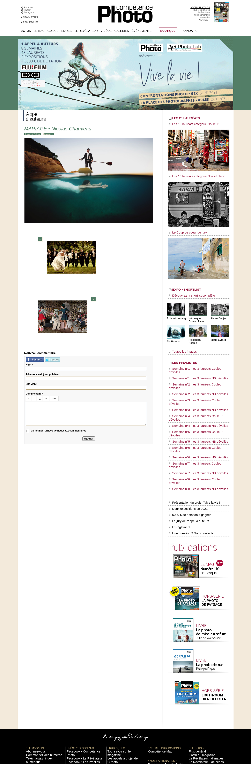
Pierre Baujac (218, 312)
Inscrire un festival (198, 701)
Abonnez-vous (33, 667)
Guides (53, 30)
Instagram (29, 12)
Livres (66, 30)
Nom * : (30, 269)
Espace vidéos (115, 691)
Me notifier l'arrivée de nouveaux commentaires (58, 336)
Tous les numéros (201, 10)
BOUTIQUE (168, 30)
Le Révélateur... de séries (201, 676)
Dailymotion (72, 695)
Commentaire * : (35, 298)
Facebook (29, 7)
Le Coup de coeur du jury (184, 228)
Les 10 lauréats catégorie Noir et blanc (192, 174)
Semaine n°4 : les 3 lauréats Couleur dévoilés (195, 381)
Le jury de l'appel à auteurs (188, 441)
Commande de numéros (200, 716)
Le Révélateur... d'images (201, 673)
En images (113, 673)
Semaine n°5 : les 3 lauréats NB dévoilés (193, 393)
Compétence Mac (156, 667)
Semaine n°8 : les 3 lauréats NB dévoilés (193, 416)
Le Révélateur (86, 30)
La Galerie (113, 676)
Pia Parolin (173, 334)
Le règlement (179, 445)
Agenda (111, 685)
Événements (142, 30)
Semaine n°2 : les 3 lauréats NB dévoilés (193, 370)
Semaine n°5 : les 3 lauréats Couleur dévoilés (195, 389)
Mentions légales (34, 682)
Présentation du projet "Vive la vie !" (193, 428)
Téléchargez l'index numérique (41, 673)
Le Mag (39, 30)
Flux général (195, 667)
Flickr (69, 688)
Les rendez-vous (197, 679)
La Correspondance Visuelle (121, 682)
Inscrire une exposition (200, 698)
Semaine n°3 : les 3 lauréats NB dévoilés (193, 377)
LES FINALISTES (194, 353)
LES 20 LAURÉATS (197, 118)
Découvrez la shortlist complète (188, 290)
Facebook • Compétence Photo (82, 667)
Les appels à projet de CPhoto (122, 670)
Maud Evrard (218, 333)
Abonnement (195, 719)
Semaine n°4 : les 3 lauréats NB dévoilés (193, 385)
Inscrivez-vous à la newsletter (40, 676)
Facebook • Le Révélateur (79, 670)
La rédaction (195, 722)
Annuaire (190, 30)
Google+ (71, 679)
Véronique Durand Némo (196, 313)
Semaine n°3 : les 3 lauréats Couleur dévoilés (195, 374)
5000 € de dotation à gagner (188, 437)
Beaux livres (195, 682)
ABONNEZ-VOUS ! (200, 7)
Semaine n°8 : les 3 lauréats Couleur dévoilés (195, 413)
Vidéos (106, 30)
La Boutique (204, 12)
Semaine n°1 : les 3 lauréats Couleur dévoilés (195, 358)
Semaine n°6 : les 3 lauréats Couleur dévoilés (195, 397)
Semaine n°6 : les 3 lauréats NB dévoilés (193, 401)
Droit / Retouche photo (200, 725)
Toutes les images (180, 342)
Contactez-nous (34, 679)
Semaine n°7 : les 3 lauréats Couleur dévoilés (195, 405)
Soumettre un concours (200, 704)
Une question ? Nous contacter (190, 450)
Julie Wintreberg (176, 312)
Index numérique (201, 15)
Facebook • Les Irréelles (78, 673)
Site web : (31, 289)
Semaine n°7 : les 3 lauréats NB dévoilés (193, 409)
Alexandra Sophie (198, 333)
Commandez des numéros (39, 670)
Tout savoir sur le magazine (121, 667)
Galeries (122, 30)
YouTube (71, 691)
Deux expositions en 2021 (187, 432)
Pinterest (71, 685)
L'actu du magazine (198, 670)
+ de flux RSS (195, 688)
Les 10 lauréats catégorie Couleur (189, 124)
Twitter (28, 10)
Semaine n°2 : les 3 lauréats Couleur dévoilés (195, 366)
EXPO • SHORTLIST (198, 285)
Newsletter (204, 17)
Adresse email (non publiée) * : (44, 279)
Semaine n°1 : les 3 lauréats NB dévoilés (193, 362)
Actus (26, 30)
